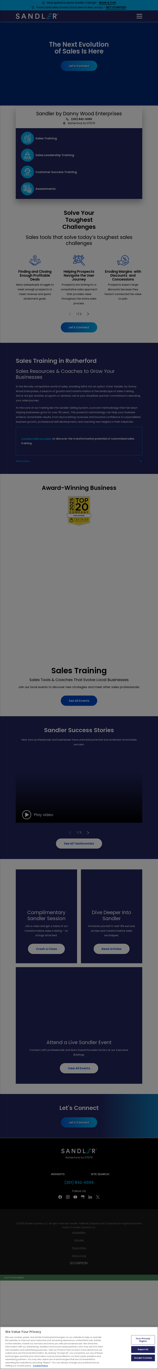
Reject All (143, 1349)
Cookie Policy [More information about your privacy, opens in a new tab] (40, 1365)
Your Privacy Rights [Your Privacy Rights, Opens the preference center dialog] (143, 1340)
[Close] (154, 1347)
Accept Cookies (143, 1357)
